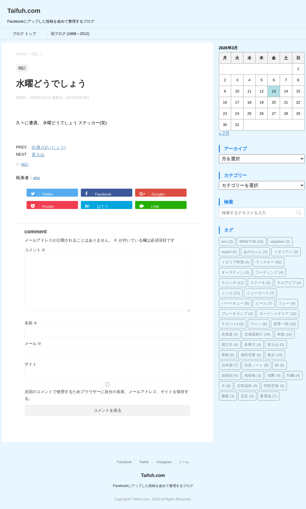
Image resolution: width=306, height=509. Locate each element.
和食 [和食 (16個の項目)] (284, 334)
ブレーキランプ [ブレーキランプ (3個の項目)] (237, 313)
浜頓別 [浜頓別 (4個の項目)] (229, 375)
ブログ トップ (24, 33)
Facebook (124, 462)
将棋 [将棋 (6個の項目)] (228, 355)
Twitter (144, 462)
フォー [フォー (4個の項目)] (287, 303)
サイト (31, 364)
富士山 (38, 154)
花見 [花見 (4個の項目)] (247, 396)
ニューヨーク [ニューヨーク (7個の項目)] (261, 293)
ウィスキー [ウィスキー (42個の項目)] (268, 262)
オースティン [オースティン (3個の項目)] (235, 272)
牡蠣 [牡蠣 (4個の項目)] (293, 375)
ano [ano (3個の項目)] (227, 241)
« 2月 (224, 133)
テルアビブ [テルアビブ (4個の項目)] (289, 283)
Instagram (164, 462)
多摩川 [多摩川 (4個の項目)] (252, 344)
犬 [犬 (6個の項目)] (226, 386)
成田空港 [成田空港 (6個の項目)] (251, 355)
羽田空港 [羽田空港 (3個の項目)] (274, 386)
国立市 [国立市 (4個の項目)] (229, 344)
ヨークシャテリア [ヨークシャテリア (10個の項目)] (278, 313)
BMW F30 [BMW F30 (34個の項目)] (251, 241)
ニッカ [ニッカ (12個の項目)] (230, 293)
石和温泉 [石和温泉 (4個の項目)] (247, 386)
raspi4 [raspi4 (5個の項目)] (229, 252)
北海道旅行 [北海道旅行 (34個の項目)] (257, 334)
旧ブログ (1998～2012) (70, 33)
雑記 (25, 164)
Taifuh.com (24, 10)
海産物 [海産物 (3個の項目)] (252, 375)
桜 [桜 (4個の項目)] (279, 365)
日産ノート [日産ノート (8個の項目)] (256, 365)
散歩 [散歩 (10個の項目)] (275, 355)
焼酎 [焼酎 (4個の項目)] (274, 375)
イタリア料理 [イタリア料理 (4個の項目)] (235, 262)
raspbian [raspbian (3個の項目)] (280, 241)
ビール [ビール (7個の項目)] (263, 303)
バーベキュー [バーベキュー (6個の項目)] (235, 303)
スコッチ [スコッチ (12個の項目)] (232, 283)
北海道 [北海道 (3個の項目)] (229, 334)
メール (33, 343)
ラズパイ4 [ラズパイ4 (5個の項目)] (232, 324)
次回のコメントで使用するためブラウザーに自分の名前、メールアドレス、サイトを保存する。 (107, 395)
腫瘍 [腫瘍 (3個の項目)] (228, 396)
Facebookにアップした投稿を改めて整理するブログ (153, 486)
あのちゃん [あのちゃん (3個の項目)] (255, 252)
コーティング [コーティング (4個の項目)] (269, 272)
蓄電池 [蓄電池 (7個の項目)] (268, 396)
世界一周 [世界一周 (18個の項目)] (284, 324)
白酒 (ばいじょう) (49, 147)
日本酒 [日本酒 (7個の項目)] (229, 365)
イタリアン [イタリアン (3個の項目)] (286, 252)
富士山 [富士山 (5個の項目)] (275, 344)
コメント (35, 250)
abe (36, 177)
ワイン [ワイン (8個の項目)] (258, 324)
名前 (31, 323)
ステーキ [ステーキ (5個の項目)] (260, 283)
